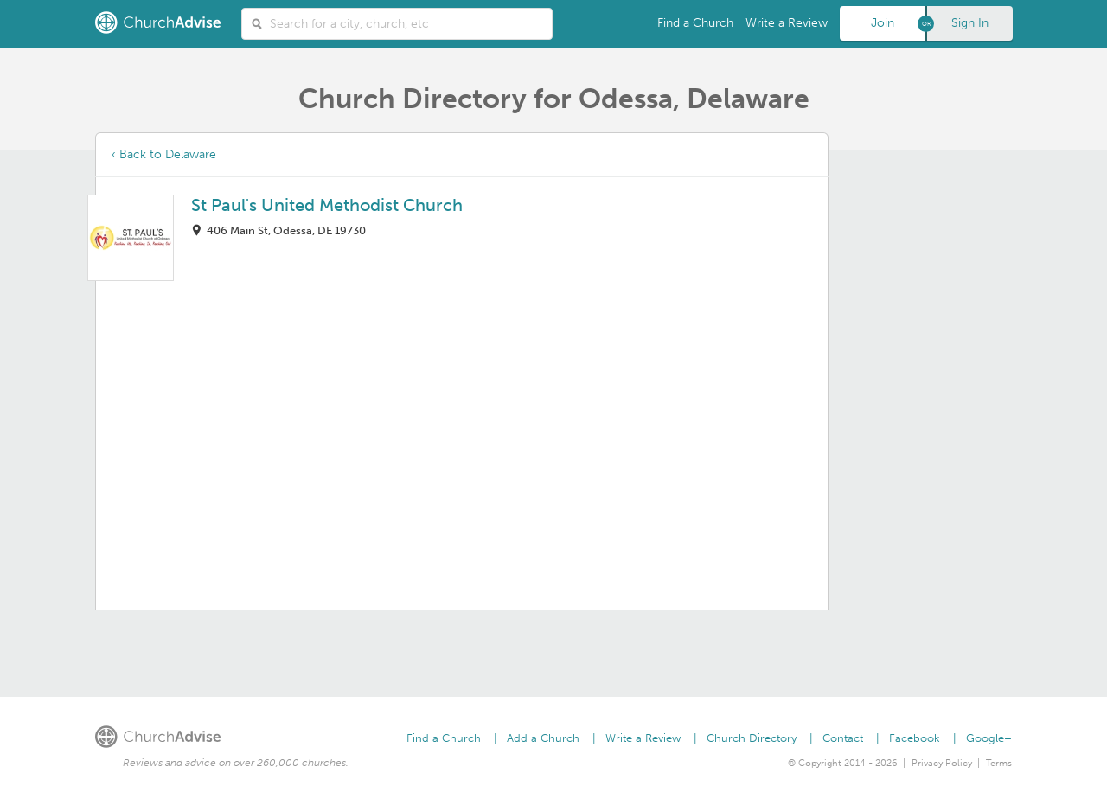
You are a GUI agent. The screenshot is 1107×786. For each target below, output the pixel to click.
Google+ (989, 738)
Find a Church (695, 23)
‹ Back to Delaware (164, 154)
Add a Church (543, 738)
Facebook (914, 738)
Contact (842, 738)
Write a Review (786, 23)
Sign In (970, 23)
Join (882, 23)
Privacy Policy (942, 763)
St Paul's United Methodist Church (327, 205)
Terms (999, 763)
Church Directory (752, 738)
